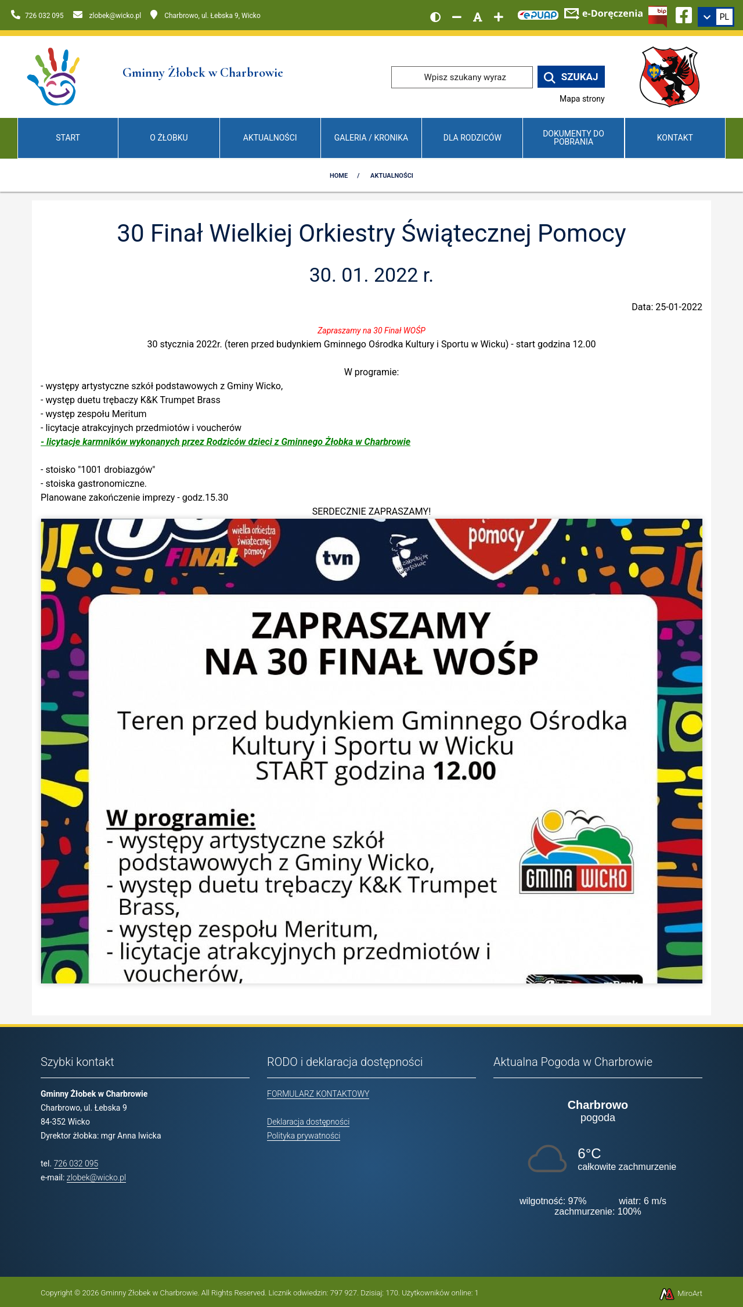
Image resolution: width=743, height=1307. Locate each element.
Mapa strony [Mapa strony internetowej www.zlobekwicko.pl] (582, 98)
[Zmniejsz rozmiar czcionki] (456, 17)
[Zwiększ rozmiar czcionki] (498, 17)
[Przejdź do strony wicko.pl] (674, 76)
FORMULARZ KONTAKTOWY (318, 1093)
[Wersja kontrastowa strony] (435, 17)
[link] (716, 17)
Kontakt (675, 137)
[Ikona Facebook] (684, 13)
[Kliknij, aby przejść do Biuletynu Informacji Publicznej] (657, 15)
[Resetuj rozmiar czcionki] (477, 17)
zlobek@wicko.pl (96, 1177)
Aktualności (270, 137)
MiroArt (680, 1293)
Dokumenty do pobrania (573, 137)
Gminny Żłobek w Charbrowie (149, 1292)
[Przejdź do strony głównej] (54, 76)
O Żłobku (168, 137)
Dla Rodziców (472, 137)
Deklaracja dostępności (308, 1121)
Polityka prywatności (303, 1135)
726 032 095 (76, 1163)
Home (339, 175)
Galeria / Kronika (371, 137)
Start (68, 137)
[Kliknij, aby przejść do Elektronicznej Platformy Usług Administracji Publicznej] (538, 13)
